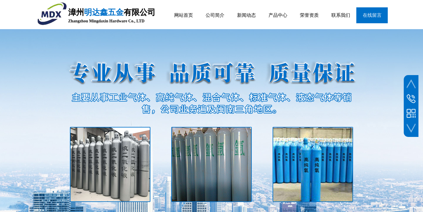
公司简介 (215, 15)
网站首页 (183, 15)
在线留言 (372, 15)
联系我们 (340, 15)
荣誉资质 (309, 15)
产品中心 (277, 15)
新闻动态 (246, 15)
